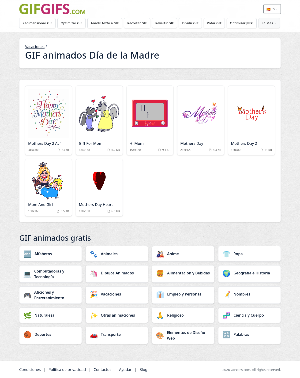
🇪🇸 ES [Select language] (270, 9)
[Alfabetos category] (50, 253)
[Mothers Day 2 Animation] (251, 120)
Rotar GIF (214, 23)
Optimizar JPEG (242, 23)
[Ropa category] (249, 253)
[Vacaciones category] (117, 294)
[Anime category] (183, 253)
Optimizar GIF (71, 23)
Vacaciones (35, 46)
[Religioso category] (183, 315)
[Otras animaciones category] (117, 315)
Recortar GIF (137, 23)
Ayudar (125, 369)
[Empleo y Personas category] (183, 294)
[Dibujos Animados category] (117, 273)
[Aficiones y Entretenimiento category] (50, 295)
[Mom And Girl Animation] (48, 187)
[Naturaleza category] (50, 315)
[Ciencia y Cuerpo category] (249, 315)
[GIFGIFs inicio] (52, 9)
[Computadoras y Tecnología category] (50, 274)
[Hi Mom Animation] (150, 120)
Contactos (102, 369)
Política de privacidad (67, 369)
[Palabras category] (249, 334)
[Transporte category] (117, 334)
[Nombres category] (249, 294)
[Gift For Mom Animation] (99, 120)
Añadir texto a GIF (105, 23)
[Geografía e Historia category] (249, 273)
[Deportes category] (50, 334)
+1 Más (267, 23)
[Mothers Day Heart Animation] (99, 187)
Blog (143, 369)
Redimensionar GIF (37, 23)
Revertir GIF (164, 23)
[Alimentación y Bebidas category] (183, 273)
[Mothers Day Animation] (200, 120)
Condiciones (30, 369)
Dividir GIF (190, 23)
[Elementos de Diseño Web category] (183, 335)
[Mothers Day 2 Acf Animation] (48, 120)
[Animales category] (117, 253)
